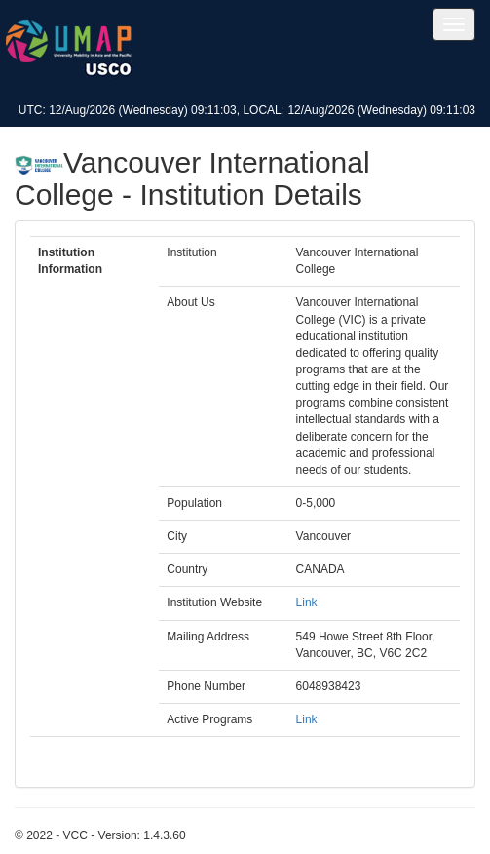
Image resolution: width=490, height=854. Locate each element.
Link (307, 602)
